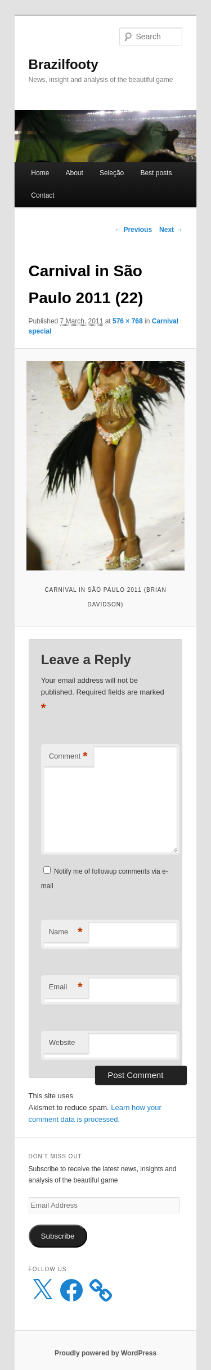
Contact (42, 195)
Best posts (156, 173)
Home (40, 173)
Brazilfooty (63, 64)
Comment (68, 756)
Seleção (112, 173)
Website (62, 1042)
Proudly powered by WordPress (105, 1353)
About (74, 173)
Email (66, 987)
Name (66, 932)
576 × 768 (128, 321)
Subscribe (58, 1236)
